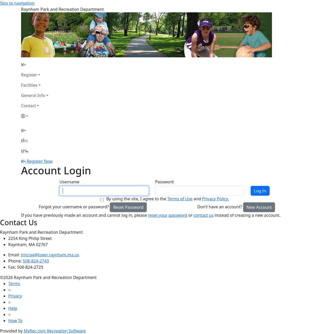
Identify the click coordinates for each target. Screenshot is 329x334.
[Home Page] (34, 64)
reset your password (167, 215)
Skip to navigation (17, 3)
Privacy (15, 296)
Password (164, 182)
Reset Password (128, 207)
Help (12, 308)
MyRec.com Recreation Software (55, 331)
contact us (203, 215)
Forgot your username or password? (74, 207)
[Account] (34, 116)
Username (69, 182)
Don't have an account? (219, 207)
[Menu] (24, 151)
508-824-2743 (36, 261)
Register (29, 75)
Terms (14, 283)
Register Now (39, 161)
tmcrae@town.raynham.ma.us (50, 255)
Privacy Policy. (215, 199)
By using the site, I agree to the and (167, 199)
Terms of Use (180, 199)
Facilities (29, 85)
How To (15, 320)
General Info (33, 95)
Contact (28, 106)
